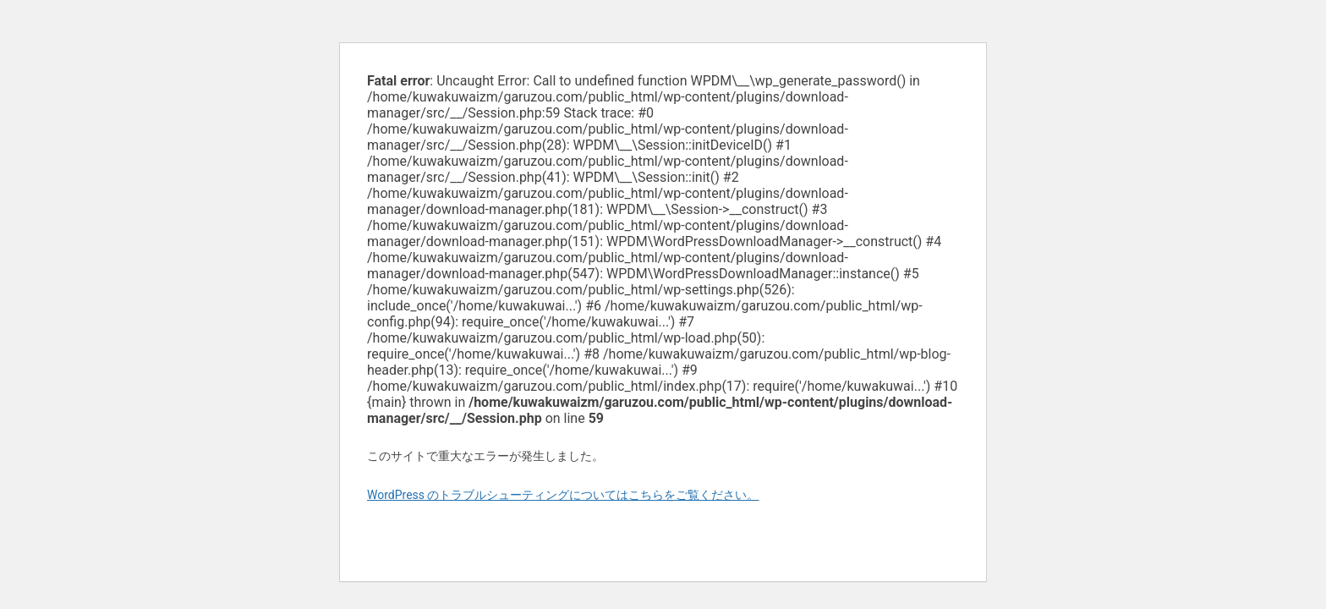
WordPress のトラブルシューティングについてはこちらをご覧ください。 (563, 495)
